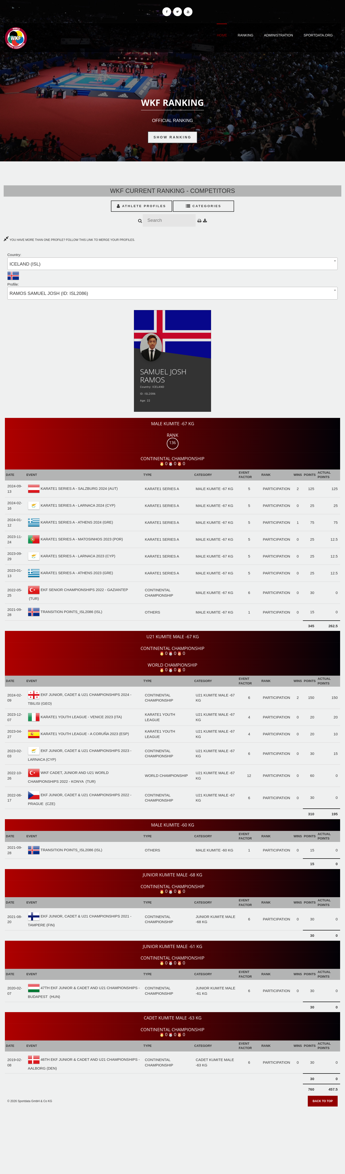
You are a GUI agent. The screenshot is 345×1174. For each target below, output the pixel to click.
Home (222, 35)
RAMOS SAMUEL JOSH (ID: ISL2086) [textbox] (49, 293)
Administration (278, 35)
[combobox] (172, 263)
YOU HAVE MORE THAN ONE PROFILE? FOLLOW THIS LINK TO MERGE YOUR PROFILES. (69, 240)
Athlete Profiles (141, 206)
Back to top (323, 1101)
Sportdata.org (318, 35)
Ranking (245, 35)
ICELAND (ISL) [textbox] (25, 264)
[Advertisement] (173, 1138)
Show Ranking (172, 137)
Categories (203, 206)
